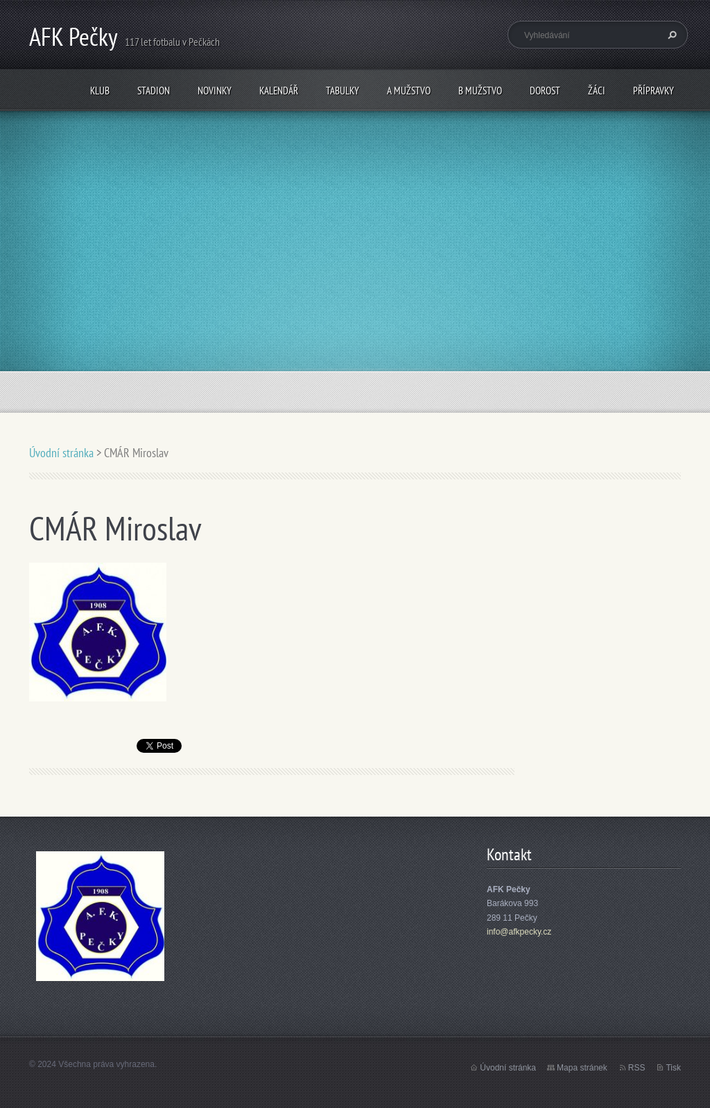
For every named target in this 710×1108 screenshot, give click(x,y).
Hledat (670, 34)
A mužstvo (409, 90)
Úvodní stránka (61, 453)
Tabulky (342, 90)
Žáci (596, 90)
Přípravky (653, 90)
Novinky (215, 90)
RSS (637, 1068)
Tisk (673, 1068)
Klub (100, 90)
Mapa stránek (582, 1068)
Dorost (545, 90)
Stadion (153, 90)
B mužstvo (480, 90)
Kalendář (278, 90)
